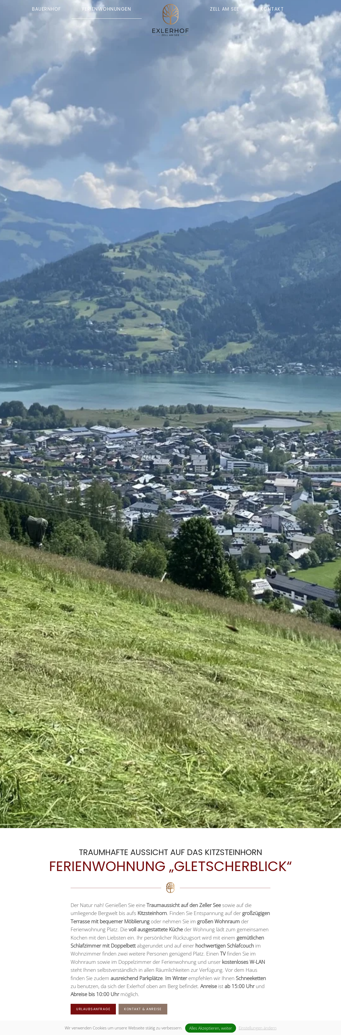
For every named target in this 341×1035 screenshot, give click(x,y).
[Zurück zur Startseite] (170, 10)
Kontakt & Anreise (143, 1009)
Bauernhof (46, 9)
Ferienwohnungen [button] (106, 9)
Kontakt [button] (272, 9)
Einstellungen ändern (258, 1027)
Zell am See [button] (224, 9)
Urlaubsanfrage (93, 1009)
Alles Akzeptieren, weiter (210, 1028)
